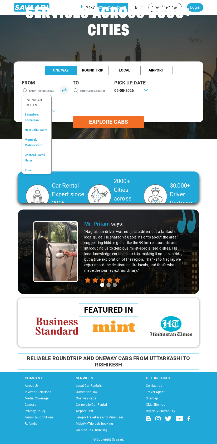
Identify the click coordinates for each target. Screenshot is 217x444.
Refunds (31, 424)
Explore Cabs (108, 122)
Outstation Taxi (87, 392)
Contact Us (154, 386)
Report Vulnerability (160, 411)
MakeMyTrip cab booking (94, 424)
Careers (30, 405)
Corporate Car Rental (91, 405)
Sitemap (152, 398)
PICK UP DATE (130, 82)
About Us (31, 386)
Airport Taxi (84, 411)
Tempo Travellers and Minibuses (100, 417)
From (28, 82)
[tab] (102, 285)
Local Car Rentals (89, 386)
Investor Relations (38, 392)
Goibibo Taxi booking (91, 430)
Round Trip (92, 70)
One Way (61, 70)
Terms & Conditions (39, 417)
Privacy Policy (35, 411)
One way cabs (86, 398)
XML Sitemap (156, 405)
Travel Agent (155, 392)
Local (124, 70)
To (76, 82)
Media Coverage (37, 398)
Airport (156, 70)
